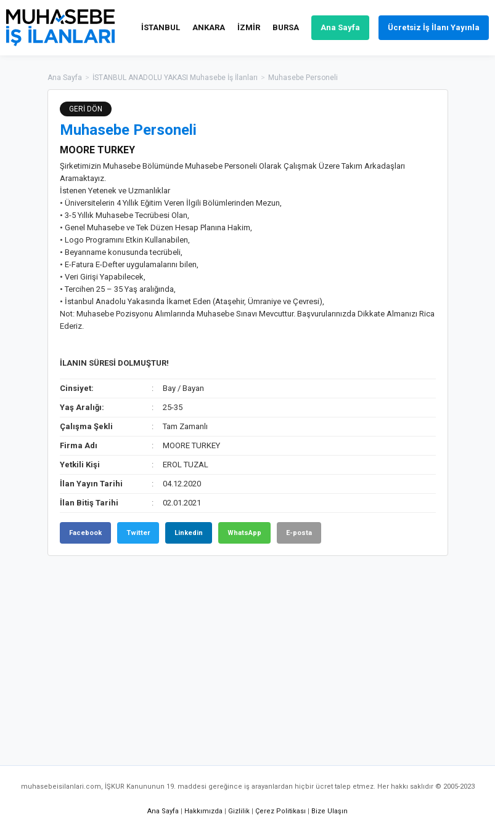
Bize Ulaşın (329, 811)
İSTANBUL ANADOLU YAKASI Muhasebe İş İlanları (175, 77)
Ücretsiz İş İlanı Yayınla (434, 27)
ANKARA (208, 27)
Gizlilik (239, 811)
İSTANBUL (160, 27)
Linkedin (188, 533)
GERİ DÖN (85, 109)
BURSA (285, 27)
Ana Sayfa (340, 27)
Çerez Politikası (280, 811)
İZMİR (248, 27)
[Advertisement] (247, 654)
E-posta (299, 533)
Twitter (138, 533)
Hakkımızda (203, 811)
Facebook (85, 533)
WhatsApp (244, 533)
